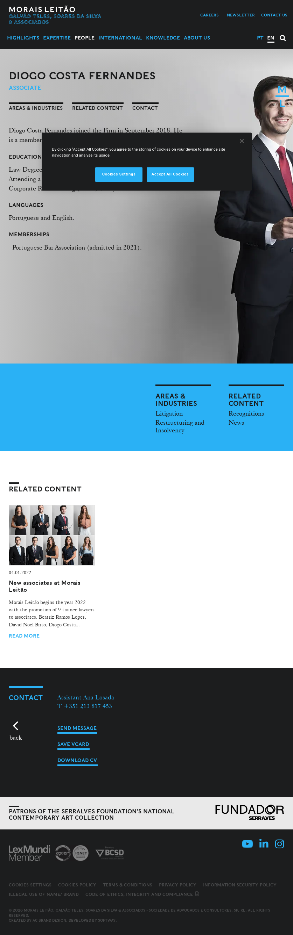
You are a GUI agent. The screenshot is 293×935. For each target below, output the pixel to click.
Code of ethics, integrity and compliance (142, 894)
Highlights (23, 38)
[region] (147, 162)
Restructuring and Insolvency (179, 426)
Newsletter (241, 15)
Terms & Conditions (127, 884)
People (85, 38)
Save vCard (73, 744)
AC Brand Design (49, 920)
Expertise (57, 38)
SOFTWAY (107, 920)
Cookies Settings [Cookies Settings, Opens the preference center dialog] (119, 174)
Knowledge (163, 38)
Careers (209, 15)
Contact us (274, 15)
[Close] (242, 141)
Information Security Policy (240, 884)
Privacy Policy (177, 884)
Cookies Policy (77, 884)
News (236, 422)
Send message (77, 728)
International (120, 38)
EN (270, 38)
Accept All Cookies (170, 174)
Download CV (77, 760)
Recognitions (246, 413)
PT (260, 38)
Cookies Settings (30, 885)
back (15, 737)
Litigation (169, 413)
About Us (197, 38)
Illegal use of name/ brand (44, 894)
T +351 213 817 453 (84, 706)
